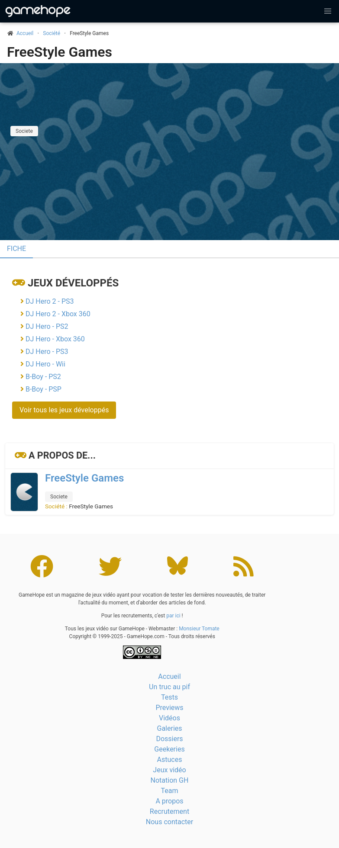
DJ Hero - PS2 (47, 326)
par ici (173, 616)
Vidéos (169, 718)
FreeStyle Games (59, 52)
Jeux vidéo (169, 770)
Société (51, 33)
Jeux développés (73, 283)
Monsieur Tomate (199, 629)
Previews (169, 707)
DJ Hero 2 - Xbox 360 (58, 314)
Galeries (169, 728)
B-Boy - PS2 (43, 377)
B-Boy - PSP (43, 389)
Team (169, 791)
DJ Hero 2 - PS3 (50, 301)
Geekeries (169, 749)
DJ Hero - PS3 (47, 351)
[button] (327, 11)
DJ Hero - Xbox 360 (55, 339)
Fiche (16, 248)
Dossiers (169, 739)
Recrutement (169, 811)
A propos (169, 801)
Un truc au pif (169, 687)
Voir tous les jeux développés (64, 410)
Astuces (169, 759)
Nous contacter (169, 822)
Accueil (169, 676)
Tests (169, 697)
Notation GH (170, 780)
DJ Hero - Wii (45, 364)
